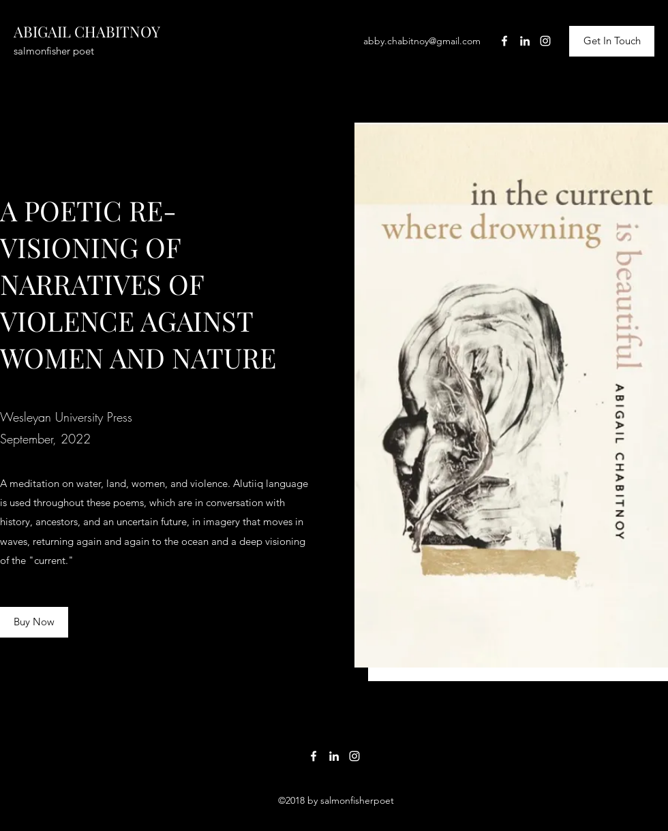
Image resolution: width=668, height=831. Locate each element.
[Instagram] (545, 41)
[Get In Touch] (611, 41)
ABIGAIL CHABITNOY (87, 31)
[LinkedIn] (525, 41)
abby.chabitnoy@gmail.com (422, 41)
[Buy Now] (34, 622)
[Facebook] (504, 41)
